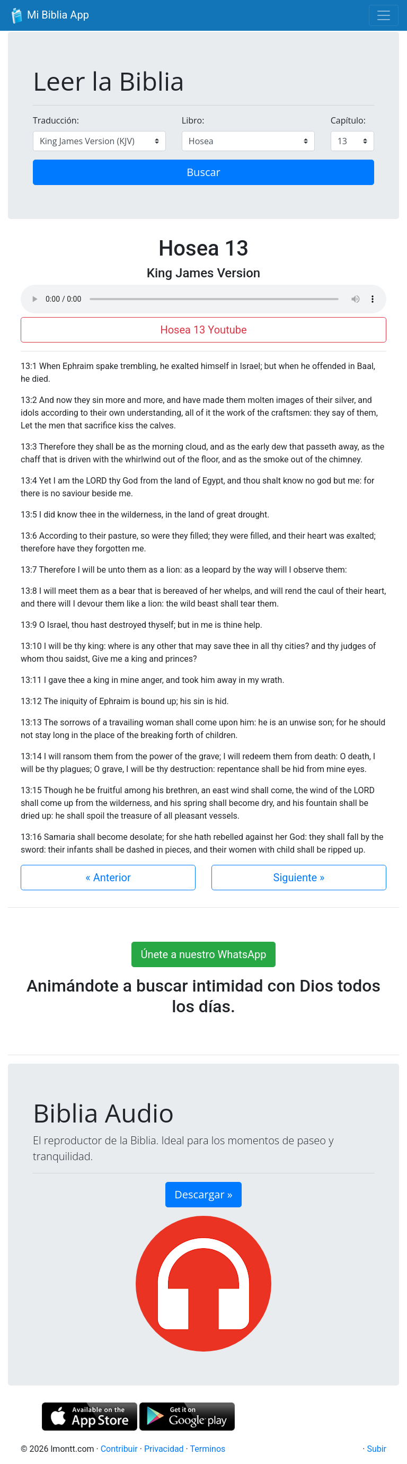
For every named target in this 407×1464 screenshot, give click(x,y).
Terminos (207, 1449)
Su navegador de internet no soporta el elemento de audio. (203, 299)
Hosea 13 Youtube (203, 329)
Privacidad (164, 1449)
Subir (376, 1449)
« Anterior (107, 877)
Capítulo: (348, 120)
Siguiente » (299, 877)
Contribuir (119, 1449)
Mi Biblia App (48, 16)
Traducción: (56, 120)
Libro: (193, 120)
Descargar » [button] (203, 1194)
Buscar (203, 172)
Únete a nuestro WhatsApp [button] (203, 954)
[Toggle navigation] (384, 15)
